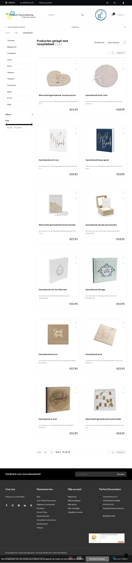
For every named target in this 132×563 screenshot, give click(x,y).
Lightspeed (31, 553)
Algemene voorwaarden (46, 505)
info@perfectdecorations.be (113, 509)
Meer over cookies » (120, 559)
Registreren (72, 497)
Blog (9, 105)
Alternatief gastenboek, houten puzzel (57, 95)
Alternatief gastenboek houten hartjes (57, 225)
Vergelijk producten (75, 513)
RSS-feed (57, 553)
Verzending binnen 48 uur (15, 27)
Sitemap (40, 528)
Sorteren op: (99, 43)
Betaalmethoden (43, 517)
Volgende (121, 53)
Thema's (18, 79)
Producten (18, 86)
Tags (16, 33)
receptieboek (28, 33)
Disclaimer (41, 509)
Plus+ (51, 553)
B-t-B (18, 98)
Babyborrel (18, 47)
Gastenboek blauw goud (97, 160)
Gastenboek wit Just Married (53, 290)
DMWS (45, 553)
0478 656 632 (27, 3)
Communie (18, 54)
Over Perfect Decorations (46, 501)
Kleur (18, 92)
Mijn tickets (72, 505)
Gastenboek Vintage (95, 290)
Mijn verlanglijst (74, 509)
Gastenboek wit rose (49, 160)
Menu (10, 2)
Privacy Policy (42, 513)
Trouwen (18, 41)
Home (7, 33)
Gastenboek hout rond (96, 95)
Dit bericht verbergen (97, 559)
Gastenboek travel (48, 419)
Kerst (18, 66)
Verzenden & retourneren (46, 520)
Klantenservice (42, 524)
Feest (18, 60)
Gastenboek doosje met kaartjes (101, 225)
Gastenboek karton (48, 354)
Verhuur (18, 73)
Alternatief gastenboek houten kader (103, 419)
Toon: (39, 453)
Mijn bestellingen (74, 501)
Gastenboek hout (93, 354)
